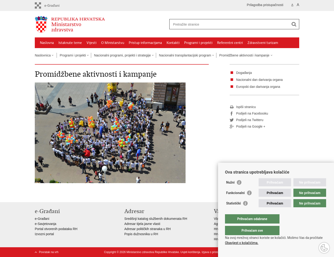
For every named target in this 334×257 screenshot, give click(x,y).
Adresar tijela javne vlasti (142, 224)
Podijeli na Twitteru (246, 120)
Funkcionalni (235, 202)
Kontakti (173, 43)
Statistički (233, 212)
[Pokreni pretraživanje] (294, 24)
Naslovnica (43, 55)
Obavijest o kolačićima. (241, 243)
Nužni (230, 192)
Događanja (244, 73)
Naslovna (47, 43)
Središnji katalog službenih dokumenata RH (155, 219)
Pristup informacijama (145, 43)
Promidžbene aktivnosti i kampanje (244, 55)
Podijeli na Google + (247, 127)
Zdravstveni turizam (262, 43)
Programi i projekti (198, 43)
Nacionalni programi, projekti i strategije (122, 55)
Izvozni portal (44, 234)
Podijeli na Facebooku (249, 114)
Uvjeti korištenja (190, 252)
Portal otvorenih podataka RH (56, 229)
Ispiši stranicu (243, 107)
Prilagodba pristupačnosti (265, 5)
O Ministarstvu (112, 43)
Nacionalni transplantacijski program (185, 55)
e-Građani (42, 219)
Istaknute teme (70, 43)
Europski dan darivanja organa (258, 87)
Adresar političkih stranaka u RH (147, 229)
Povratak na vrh (48, 252)
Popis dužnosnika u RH (141, 234)
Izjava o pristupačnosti (215, 252)
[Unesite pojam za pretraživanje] (229, 24)
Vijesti (91, 43)
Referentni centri (230, 43)
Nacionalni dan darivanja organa (259, 80)
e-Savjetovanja (45, 224)
